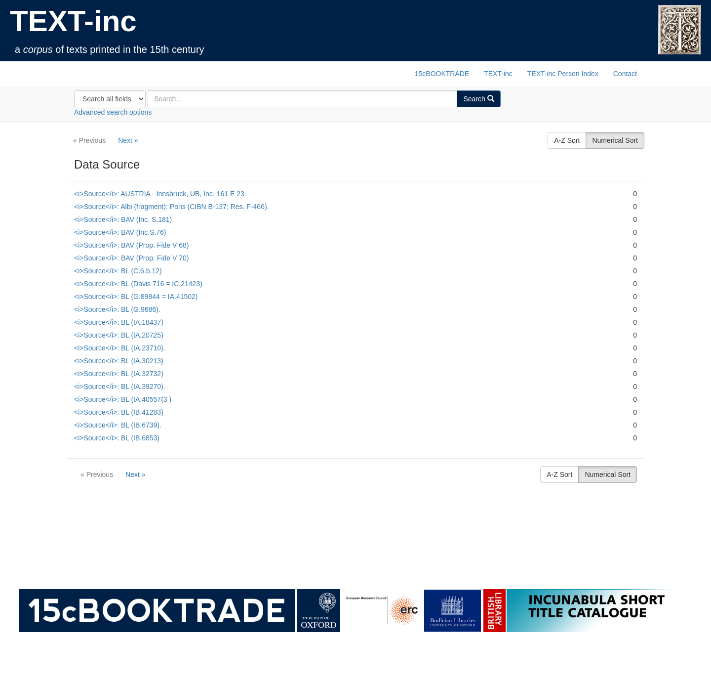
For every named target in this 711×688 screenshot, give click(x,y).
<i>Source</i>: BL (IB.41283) (118, 412)
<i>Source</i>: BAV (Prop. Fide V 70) (131, 258)
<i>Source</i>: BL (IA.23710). (119, 348)
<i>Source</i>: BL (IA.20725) (118, 335)
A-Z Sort (567, 140)
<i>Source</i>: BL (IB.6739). (117, 425)
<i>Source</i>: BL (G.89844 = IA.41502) (136, 297)
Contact (625, 74)
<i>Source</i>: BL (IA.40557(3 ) (122, 399)
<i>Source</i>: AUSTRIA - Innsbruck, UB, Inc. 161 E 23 (159, 194)
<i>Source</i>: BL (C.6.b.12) (118, 271)
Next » (128, 140)
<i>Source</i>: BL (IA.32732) (118, 374)
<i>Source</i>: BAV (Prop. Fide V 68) (131, 245)
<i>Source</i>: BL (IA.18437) (118, 322)
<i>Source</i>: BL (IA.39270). (119, 386)
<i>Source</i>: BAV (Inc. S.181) (123, 219)
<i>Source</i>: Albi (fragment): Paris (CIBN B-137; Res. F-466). (171, 207)
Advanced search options (113, 112)
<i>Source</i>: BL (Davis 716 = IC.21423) (138, 284)
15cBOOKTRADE (442, 74)
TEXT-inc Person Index (562, 74)
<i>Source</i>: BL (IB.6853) (116, 438)
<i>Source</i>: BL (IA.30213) (118, 361)
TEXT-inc (73, 21)
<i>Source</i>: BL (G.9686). (117, 309)
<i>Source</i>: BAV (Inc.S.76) (120, 232)
